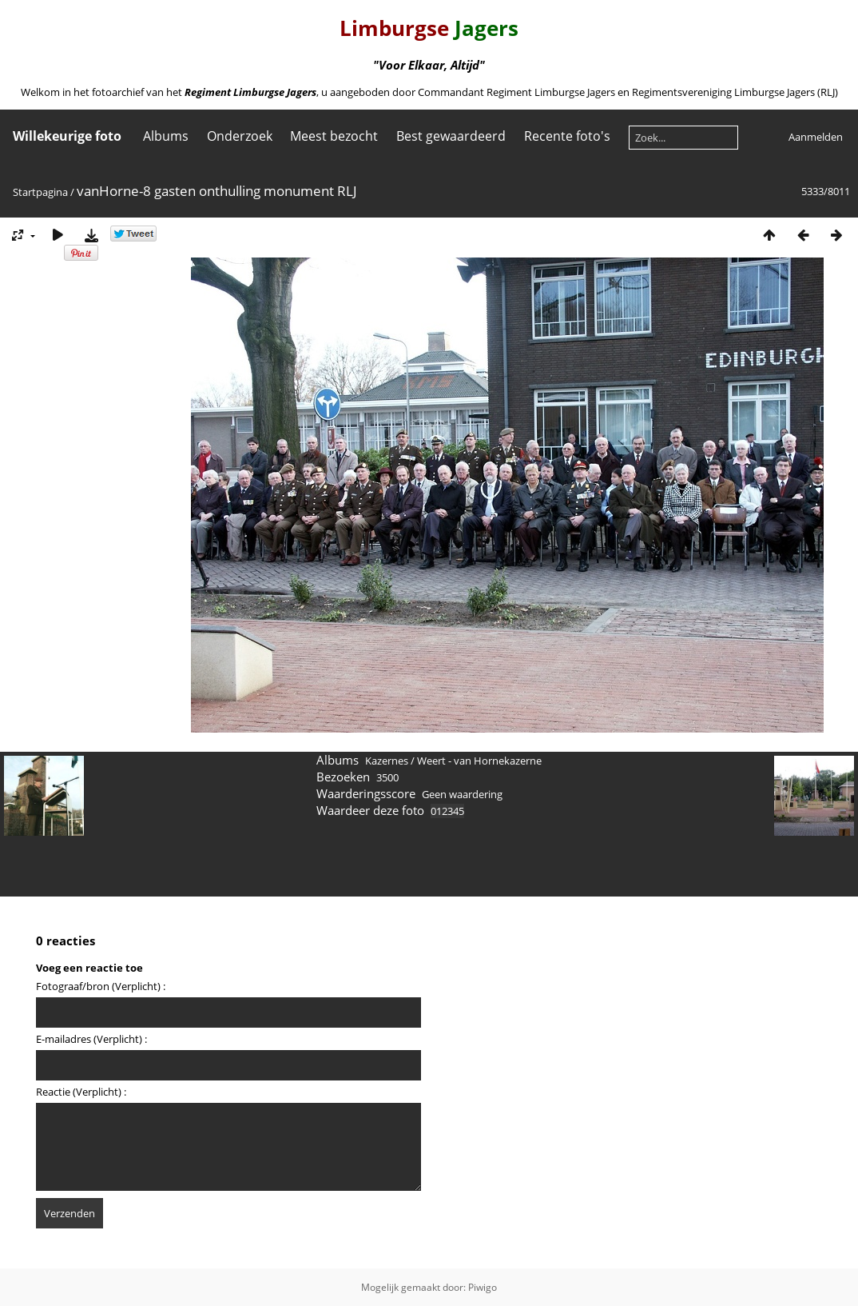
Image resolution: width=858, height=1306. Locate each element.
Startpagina (40, 192)
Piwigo (482, 1287)
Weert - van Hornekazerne (479, 760)
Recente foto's (567, 136)
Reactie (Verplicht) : (81, 1091)
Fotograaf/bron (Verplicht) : (100, 986)
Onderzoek (239, 136)
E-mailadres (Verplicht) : (91, 1039)
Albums (166, 136)
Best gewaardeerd (451, 136)
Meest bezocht (334, 136)
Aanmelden (815, 137)
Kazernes (386, 760)
